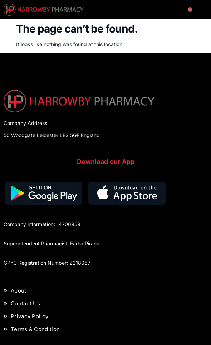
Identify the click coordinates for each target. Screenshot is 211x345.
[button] (190, 10)
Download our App (105, 161)
